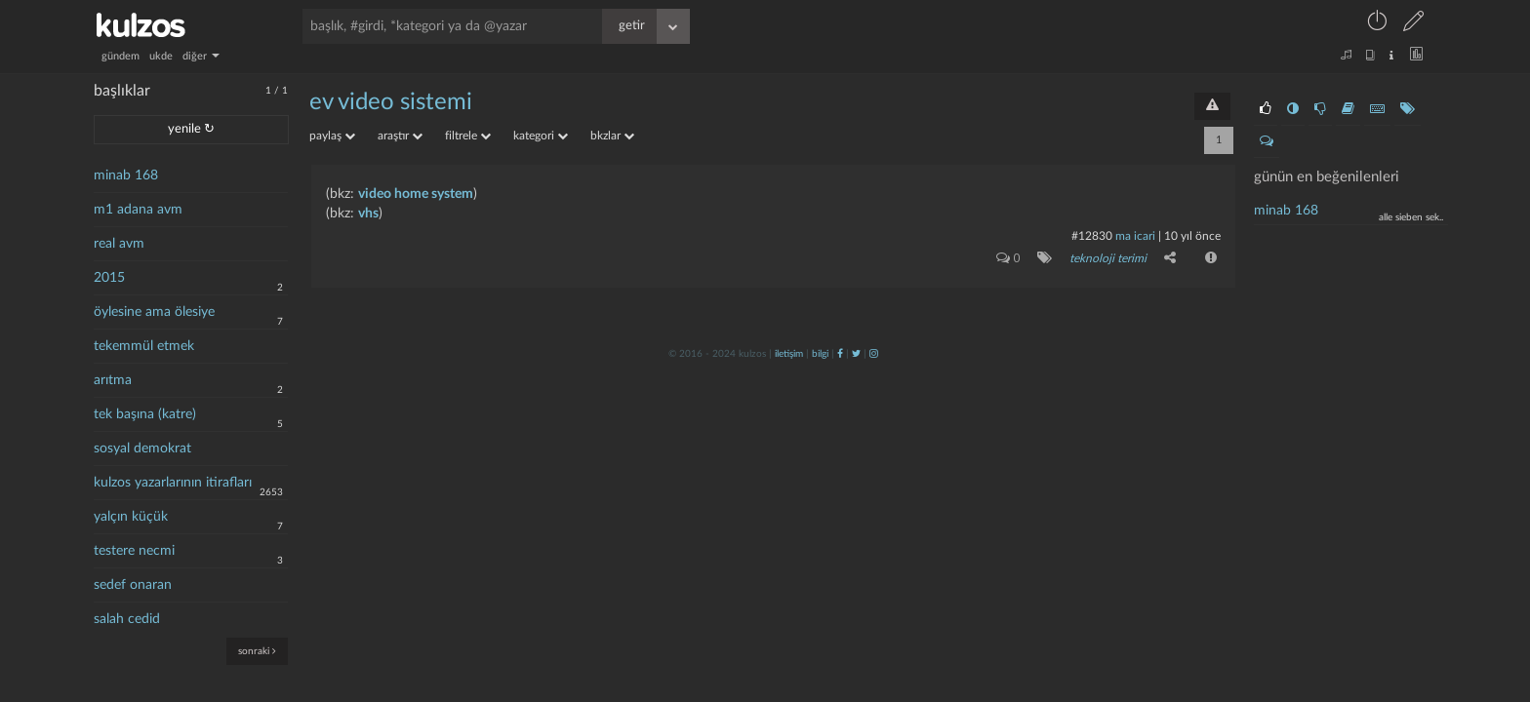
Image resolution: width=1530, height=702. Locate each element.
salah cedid (127, 619)
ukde (161, 56)
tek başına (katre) (145, 414)
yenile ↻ (191, 129)
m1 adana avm (138, 209)
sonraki (257, 650)
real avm (119, 244)
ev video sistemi (390, 102)
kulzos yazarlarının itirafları (173, 482)
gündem (120, 56)
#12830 (1091, 236)
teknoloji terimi (1108, 258)
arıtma (113, 380)
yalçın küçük (131, 517)
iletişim (789, 354)
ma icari (1135, 236)
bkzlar (612, 135)
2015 (109, 278)
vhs (368, 213)
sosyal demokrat (142, 448)
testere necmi (134, 551)
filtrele (468, 135)
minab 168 (126, 175)
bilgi (820, 354)
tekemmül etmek (144, 346)
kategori (540, 135)
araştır (400, 135)
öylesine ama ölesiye (154, 312)
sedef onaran (133, 585)
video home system (415, 194)
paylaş (332, 135)
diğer (201, 56)
